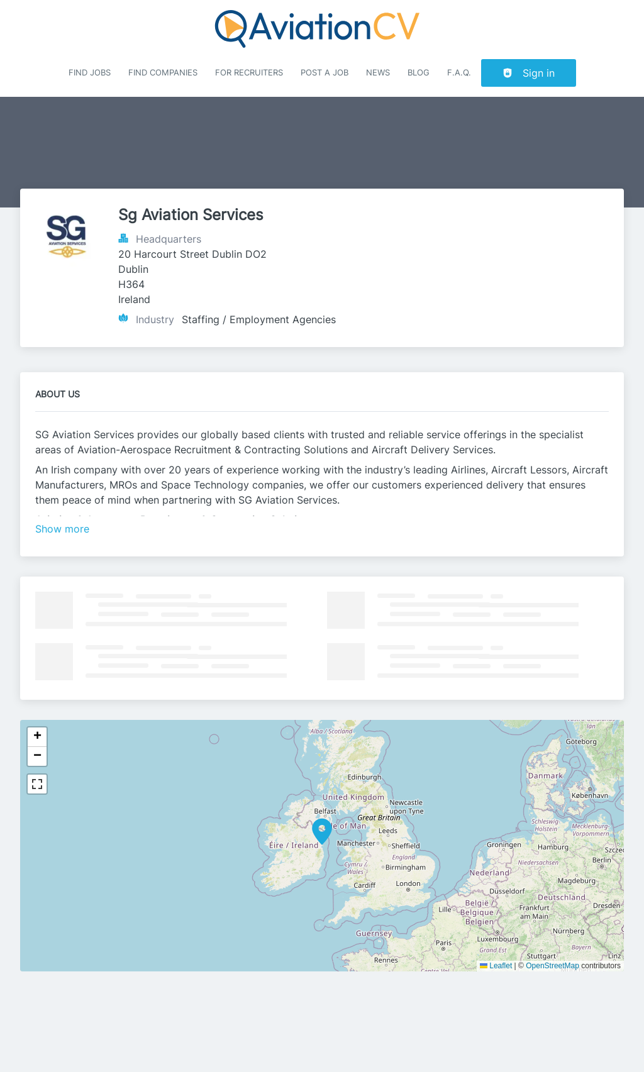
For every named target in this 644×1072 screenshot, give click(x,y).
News (378, 72)
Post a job (324, 72)
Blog (419, 72)
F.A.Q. (459, 72)
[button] (322, 832)
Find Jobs (90, 72)
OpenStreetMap (552, 965)
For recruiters (249, 72)
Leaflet (496, 965)
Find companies (162, 72)
